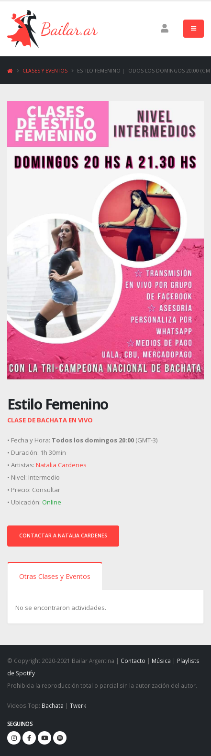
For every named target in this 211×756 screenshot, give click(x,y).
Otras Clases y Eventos (54, 576)
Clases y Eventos (44, 70)
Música (161, 660)
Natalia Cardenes (61, 465)
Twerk (78, 705)
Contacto (133, 660)
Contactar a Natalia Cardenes (63, 535)
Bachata (53, 705)
